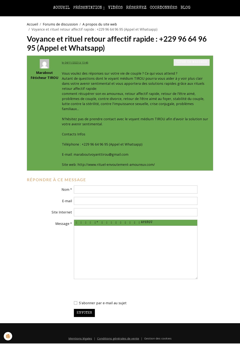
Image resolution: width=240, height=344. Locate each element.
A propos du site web (99, 24)
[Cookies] (8, 336)
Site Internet (62, 212)
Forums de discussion (60, 24)
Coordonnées (163, 8)
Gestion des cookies (158, 338)
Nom (65, 189)
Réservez (136, 8)
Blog (185, 8)
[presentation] (102, 289)
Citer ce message (191, 62)
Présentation (88, 8)
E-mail (67, 201)
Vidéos (115, 8)
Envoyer (84, 313)
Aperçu (146, 223)
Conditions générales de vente (118, 338)
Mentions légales (80, 338)
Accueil (61, 8)
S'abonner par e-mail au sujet (103, 303)
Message (62, 223)
